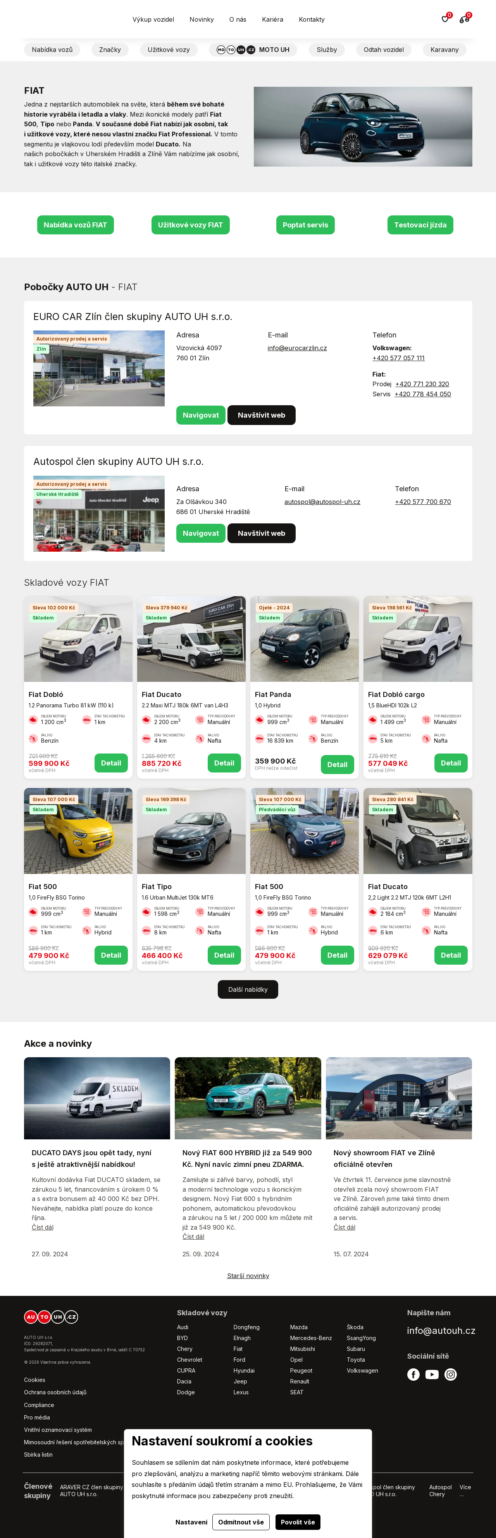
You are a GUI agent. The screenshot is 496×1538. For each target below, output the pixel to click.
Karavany (445, 49)
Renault (299, 1381)
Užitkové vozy (169, 49)
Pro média (37, 1417)
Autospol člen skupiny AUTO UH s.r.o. (387, 1490)
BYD (182, 1338)
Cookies (34, 1379)
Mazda (299, 1327)
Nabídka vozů (52, 49)
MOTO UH (253, 49)
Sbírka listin (38, 1454)
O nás (237, 19)
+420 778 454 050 (422, 394)
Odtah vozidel (384, 49)
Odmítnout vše (241, 1522)
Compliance (39, 1405)
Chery (185, 1348)
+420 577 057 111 (398, 358)
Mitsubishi (302, 1348)
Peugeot (301, 1370)
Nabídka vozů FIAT (75, 225)
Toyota (356, 1359)
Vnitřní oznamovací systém (58, 1429)
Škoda (355, 1327)
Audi (182, 1327)
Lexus (241, 1392)
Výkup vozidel (153, 19)
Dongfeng (247, 1327)
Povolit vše (298, 1522)
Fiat (238, 1348)
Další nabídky (248, 989)
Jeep (240, 1381)
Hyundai (244, 1370)
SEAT (297, 1392)
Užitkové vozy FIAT (190, 225)
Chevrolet (189, 1359)
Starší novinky (248, 1276)
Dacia (184, 1381)
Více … (465, 1490)
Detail (111, 763)
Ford (239, 1359)
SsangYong (361, 1338)
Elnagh (242, 1338)
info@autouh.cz (441, 1330)
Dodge (186, 1392)
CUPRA (186, 1370)
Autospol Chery (440, 1490)
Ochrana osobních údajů (55, 1392)
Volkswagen (362, 1370)
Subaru (356, 1348)
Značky (110, 49)
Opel (296, 1359)
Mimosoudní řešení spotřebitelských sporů (78, 1442)
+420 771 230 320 (422, 384)
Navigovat (201, 415)
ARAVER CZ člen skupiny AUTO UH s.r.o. (91, 1490)
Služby (327, 49)
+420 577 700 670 (423, 502)
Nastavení (191, 1522)
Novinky (201, 19)
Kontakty (312, 19)
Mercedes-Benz (311, 1338)
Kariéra (272, 19)
